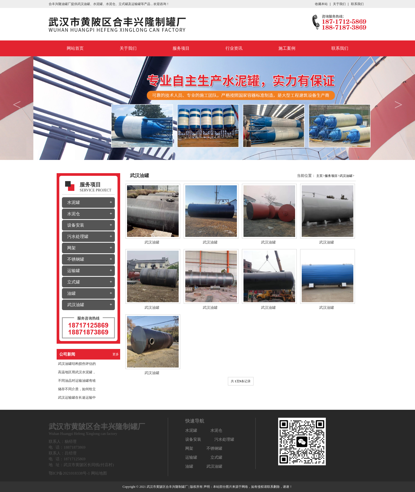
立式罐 (73, 282)
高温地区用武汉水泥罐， (77, 372)
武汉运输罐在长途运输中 (77, 397)
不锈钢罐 (75, 259)
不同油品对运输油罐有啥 (77, 381)
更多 (115, 354)
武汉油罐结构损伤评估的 (77, 364)
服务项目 (181, 48)
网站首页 (75, 48)
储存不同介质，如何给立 (77, 389)
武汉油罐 (83, 4)
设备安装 (75, 225)
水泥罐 (73, 202)
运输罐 (73, 270)
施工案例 (286, 48)
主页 (319, 176)
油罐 (71, 293)
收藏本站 (321, 4)
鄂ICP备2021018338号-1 (69, 473)
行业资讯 (233, 48)
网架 (71, 248)
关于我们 (339, 4)
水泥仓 (73, 213)
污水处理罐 (77, 236)
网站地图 (99, 473)
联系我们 (357, 4)
